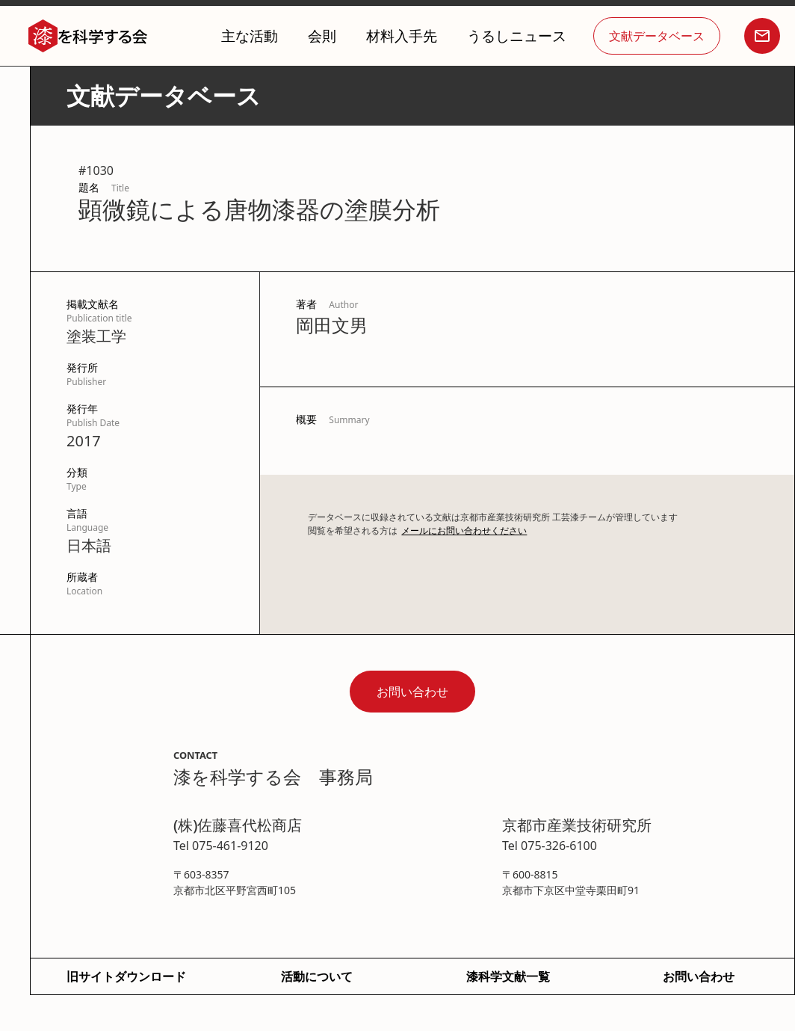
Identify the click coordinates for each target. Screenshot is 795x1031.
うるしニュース (516, 35)
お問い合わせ (412, 691)
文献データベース (657, 36)
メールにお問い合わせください (464, 530)
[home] (88, 36)
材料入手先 (401, 35)
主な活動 (249, 35)
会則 (322, 35)
